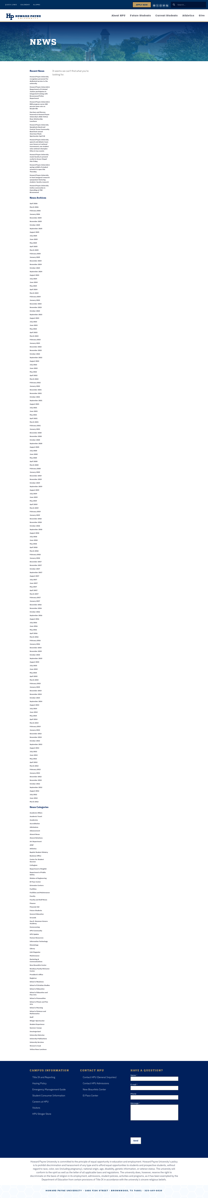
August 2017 (34, 576)
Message (135, 1103)
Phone (133, 1094)
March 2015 (34, 680)
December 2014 (36, 691)
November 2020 (36, 436)
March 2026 (34, 207)
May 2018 (33, 544)
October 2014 (35, 698)
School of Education (37, 989)
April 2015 (33, 676)
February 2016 (35, 640)
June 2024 (34, 282)
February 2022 (35, 383)
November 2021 (36, 393)
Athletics (188, 15)
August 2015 (34, 662)
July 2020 (33, 451)
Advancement (35, 831)
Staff (31, 1017)
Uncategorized (35, 1031)
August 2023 (34, 318)
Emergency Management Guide (49, 1089)
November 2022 (36, 350)
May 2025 (33, 243)
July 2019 (33, 494)
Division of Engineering (38, 878)
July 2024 (33, 279)
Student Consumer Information (48, 1095)
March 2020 (34, 465)
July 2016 (33, 623)
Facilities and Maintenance (40, 893)
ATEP (32, 845)
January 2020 (35, 472)
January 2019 (35, 515)
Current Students (166, 15)
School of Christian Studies (40, 985)
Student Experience (37, 1024)
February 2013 (35, 769)
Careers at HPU (40, 1101)
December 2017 (36, 562)
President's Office (36, 975)
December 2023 (36, 304)
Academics (34, 820)
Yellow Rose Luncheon (38, 1049)
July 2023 (33, 322)
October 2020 (35, 440)
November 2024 (36, 264)
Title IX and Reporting (43, 1077)
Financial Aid (34, 907)
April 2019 (33, 504)
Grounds (33, 918)
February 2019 (35, 511)
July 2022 (33, 365)
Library (32, 949)
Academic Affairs (36, 813)
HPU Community (36, 931)
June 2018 (34, 540)
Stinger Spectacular (37, 1021)
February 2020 (35, 469)
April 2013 (33, 762)
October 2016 (35, 612)
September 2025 (36, 229)
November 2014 (36, 694)
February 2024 (35, 297)
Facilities (33, 889)
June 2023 (34, 325)
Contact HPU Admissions (96, 1083)
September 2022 (36, 357)
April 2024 (33, 289)
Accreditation (35, 824)
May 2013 (33, 759)
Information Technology (39, 941)
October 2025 (35, 225)
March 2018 (34, 551)
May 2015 (33, 673)
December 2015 (36, 648)
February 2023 (35, 340)
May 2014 (33, 716)
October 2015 (35, 655)
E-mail (134, 1085)
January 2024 (35, 300)
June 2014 (34, 712)
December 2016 (36, 605)
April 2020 (33, 461)
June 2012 (34, 798)
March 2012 (34, 802)
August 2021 (34, 404)
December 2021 (36, 390)
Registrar (33, 978)
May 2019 (33, 501)
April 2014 (33, 719)
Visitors (36, 1107)
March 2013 (34, 766)
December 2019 (36, 476)
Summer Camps (36, 1028)
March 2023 (34, 336)
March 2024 (34, 293)
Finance (33, 903)
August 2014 (34, 705)
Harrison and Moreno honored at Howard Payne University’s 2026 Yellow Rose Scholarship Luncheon (39, 116)
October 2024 (35, 268)
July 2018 (33, 537)
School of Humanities (38, 998)
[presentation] (151, 1128)
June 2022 (34, 368)
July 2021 (33, 408)
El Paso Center (35, 882)
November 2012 (36, 780)
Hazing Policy (39, 1083)
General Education (37, 914)
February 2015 (35, 683)
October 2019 (35, 483)
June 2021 (34, 411)
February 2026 (35, 211)
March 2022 (34, 379)
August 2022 (34, 361)
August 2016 (34, 619)
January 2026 (35, 214)
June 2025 (34, 239)
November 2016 (36, 608)
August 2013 (34, 748)
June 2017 (34, 583)
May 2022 (33, 372)
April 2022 (33, 375)
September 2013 (36, 744)
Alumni (36, 5)
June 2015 (34, 669)
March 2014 (34, 723)
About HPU (118, 15)
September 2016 (36, 615)
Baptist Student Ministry (39, 852)
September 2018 (36, 529)
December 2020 (36, 433)
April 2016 (33, 633)
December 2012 (36, 777)
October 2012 (35, 784)
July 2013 (33, 751)
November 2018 (36, 522)
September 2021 (36, 400)
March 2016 (34, 637)
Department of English (38, 869)
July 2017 (33, 580)
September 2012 (36, 787)
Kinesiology (34, 945)
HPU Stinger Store (41, 1113)
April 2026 (33, 203)
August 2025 (34, 232)
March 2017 (34, 594)
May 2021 (33, 415)
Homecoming (35, 927)
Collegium (33, 865)
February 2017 (35, 597)
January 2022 (35, 386)
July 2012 (33, 794)
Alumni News (35, 834)
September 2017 (36, 572)
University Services (37, 1042)
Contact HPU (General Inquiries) (100, 1077)
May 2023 (33, 329)
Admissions (34, 827)
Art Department (36, 841)
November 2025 (36, 221)
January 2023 (35, 343)
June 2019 (34, 497)
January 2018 (35, 558)
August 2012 (34, 791)
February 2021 (35, 426)
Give (202, 15)
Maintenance (34, 956)
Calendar (25, 5)
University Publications (38, 1039)
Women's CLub (35, 1046)
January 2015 (35, 687)
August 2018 (34, 533)
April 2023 (33, 332)
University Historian (37, 1035)
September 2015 (36, 658)
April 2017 (33, 590)
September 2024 (36, 272)
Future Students (140, 15)
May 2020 (33, 458)
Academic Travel (36, 816)
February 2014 (35, 726)
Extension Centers (37, 885)
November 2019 (36, 479)
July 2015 (33, 666)
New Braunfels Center (38, 965)
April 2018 (33, 547)
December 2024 (36, 261)
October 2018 (35, 526)
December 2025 (36, 218)
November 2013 (36, 737)
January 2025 (35, 257)
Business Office (35, 856)
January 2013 (35, 773)
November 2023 (36, 307)
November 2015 (36, 651)
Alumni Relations (36, 838)
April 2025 (33, 246)
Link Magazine (35, 952)
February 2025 (35, 254)
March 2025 (34, 250)
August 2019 (34, 490)
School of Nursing (36, 1008)
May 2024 (33, 286)
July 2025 (33, 236)
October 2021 (35, 397)
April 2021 (33, 418)
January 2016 (35, 644)
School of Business (37, 982)
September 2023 (36, 314)
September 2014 (36, 701)
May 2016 (33, 630)
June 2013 (34, 755)
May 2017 (33, 587)
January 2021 (35, 429)
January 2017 (35, 601)
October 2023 (35, 311)
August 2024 (34, 275)
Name (134, 1075)
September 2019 (36, 486)
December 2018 (36, 519)
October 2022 (35, 354)
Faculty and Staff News (38, 900)
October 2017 (35, 569)
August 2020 (34, 447)
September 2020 (36, 443)
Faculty (32, 896)
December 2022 (36, 347)
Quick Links (11, 5)
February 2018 (35, 554)
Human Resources (36, 938)
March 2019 (34, 508)
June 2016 (34, 626)
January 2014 (35, 730)
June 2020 (34, 454)
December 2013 (36, 734)
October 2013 (35, 741)
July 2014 (33, 709)
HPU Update (34, 934)
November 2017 (36, 565)
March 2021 (34, 422)
